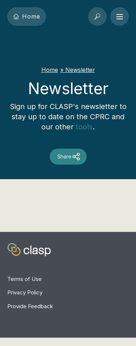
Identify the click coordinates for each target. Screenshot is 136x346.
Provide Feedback (30, 306)
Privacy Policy (24, 292)
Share (64, 156)
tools (84, 126)
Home (26, 16)
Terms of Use (24, 278)
